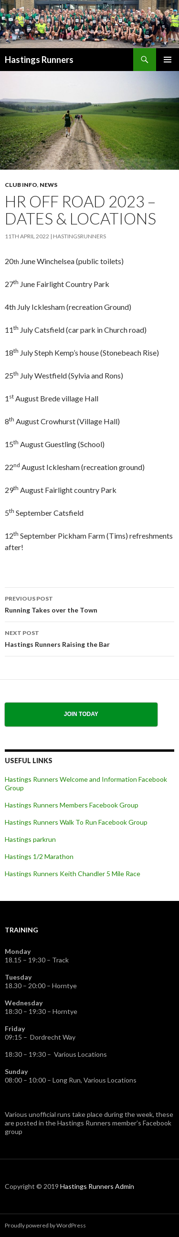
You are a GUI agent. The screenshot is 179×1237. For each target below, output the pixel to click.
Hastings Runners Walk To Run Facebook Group (76, 822)
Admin (124, 1186)
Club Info (21, 184)
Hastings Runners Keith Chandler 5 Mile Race (72, 873)
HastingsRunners (79, 236)
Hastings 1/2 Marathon (39, 856)
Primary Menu (167, 59)
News (48, 184)
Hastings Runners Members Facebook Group (71, 805)
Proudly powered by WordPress (45, 1225)
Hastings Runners (39, 59)
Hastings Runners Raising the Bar (89, 637)
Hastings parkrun (30, 839)
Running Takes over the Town (89, 603)
